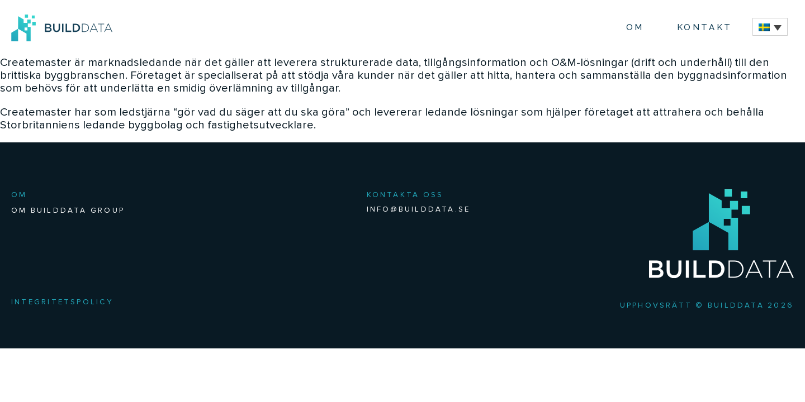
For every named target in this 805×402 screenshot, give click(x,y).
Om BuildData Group (68, 210)
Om (635, 27)
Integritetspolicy (62, 302)
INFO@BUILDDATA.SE (419, 209)
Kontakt (704, 27)
